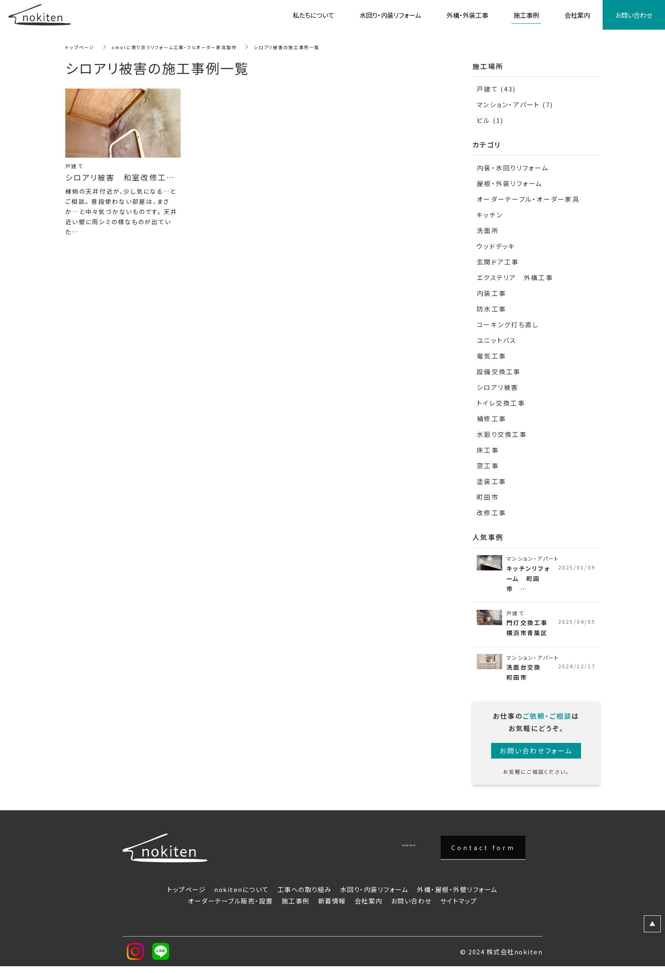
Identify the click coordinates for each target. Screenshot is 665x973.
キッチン (490, 214)
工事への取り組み (304, 894)
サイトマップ (458, 905)
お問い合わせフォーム (536, 756)
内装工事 (491, 293)
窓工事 (488, 465)
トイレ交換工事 (501, 402)
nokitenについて (241, 894)
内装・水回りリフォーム (513, 167)
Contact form (483, 852)
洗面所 (488, 230)
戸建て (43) (496, 88)
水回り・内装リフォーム (374, 894)
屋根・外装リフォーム (510, 183)
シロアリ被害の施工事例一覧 (316, 46)
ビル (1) (490, 120)
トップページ (82, 46)
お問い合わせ (411, 905)
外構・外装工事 (467, 15)
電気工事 (491, 355)
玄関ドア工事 (498, 261)
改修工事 (491, 512)
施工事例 (296, 905)
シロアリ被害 (498, 387)
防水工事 (491, 308)
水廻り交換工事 (502, 434)
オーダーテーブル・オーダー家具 (528, 199)
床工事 (488, 449)
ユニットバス (497, 340)
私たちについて (313, 15)
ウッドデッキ (496, 246)
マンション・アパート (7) (515, 104)
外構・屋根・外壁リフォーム (457, 894)
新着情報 (332, 905)
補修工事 (491, 418)
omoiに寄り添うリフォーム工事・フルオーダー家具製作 (188, 46)
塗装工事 (491, 481)
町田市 (488, 496)
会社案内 (369, 905)
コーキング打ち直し (508, 324)
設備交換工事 (499, 371)
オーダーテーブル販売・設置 (230, 905)
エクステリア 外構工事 (515, 277)
